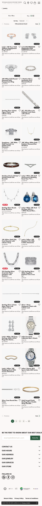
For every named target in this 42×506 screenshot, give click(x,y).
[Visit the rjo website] (16, 488)
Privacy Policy (19, 498)
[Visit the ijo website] (11, 488)
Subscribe (35, 438)
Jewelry (5, 8)
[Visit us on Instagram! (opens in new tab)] (13, 477)
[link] (28, 3)
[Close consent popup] (36, 503)
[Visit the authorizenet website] (5, 488)
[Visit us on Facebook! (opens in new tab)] (8, 477)
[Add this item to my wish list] (19, 46)
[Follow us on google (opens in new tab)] (4, 477)
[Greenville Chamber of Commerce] (25, 488)
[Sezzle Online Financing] (36, 488)
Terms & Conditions (31, 498)
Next (36, 24)
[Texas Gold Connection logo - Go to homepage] (12, 3)
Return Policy (8, 498)
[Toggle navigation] (39, 3)
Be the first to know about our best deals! (21, 433)
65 (29, 421)
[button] (25, 3)
